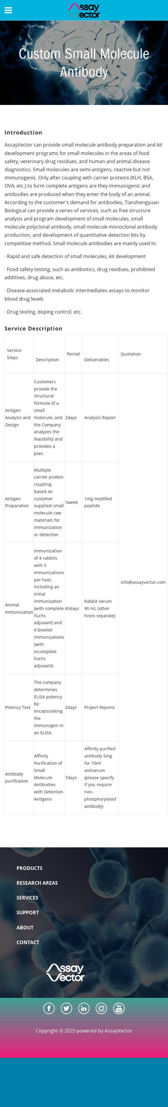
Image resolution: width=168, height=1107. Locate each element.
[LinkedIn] (84, 1008)
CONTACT (28, 942)
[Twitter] (66, 1008)
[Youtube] (119, 1008)
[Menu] (8, 10)
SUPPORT (28, 912)
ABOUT (25, 927)
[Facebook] (49, 1008)
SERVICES (27, 897)
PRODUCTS (29, 868)
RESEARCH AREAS (37, 883)
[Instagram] (101, 1008)
